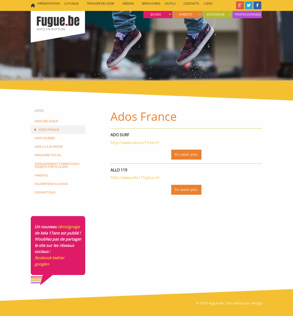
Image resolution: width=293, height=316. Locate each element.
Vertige (256, 303)
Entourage (216, 14)
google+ (42, 264)
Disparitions (45, 192)
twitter (58, 257)
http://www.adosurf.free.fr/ (135, 142)
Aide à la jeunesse (49, 146)
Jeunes (156, 14)
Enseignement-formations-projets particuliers (57, 165)
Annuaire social (48, 155)
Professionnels (248, 14)
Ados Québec (45, 138)
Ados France (49, 129)
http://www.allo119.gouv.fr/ (135, 177)
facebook (43, 257)
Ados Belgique (46, 121)
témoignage (69, 226)
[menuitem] (247, 14)
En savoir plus (186, 154)
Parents (185, 14)
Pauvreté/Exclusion (51, 184)
